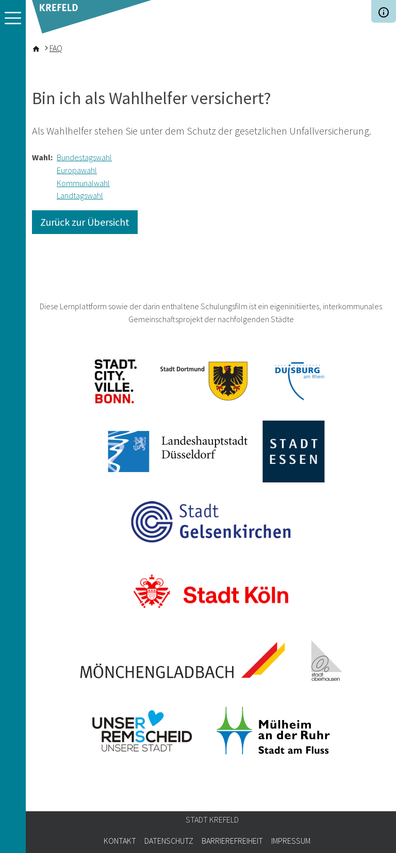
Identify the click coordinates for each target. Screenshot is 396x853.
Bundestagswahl (84, 157)
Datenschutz (168, 840)
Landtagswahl (80, 195)
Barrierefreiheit (232, 840)
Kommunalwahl (83, 183)
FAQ (56, 48)
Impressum (290, 840)
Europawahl (77, 170)
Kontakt (120, 840)
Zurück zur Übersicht (84, 221)
